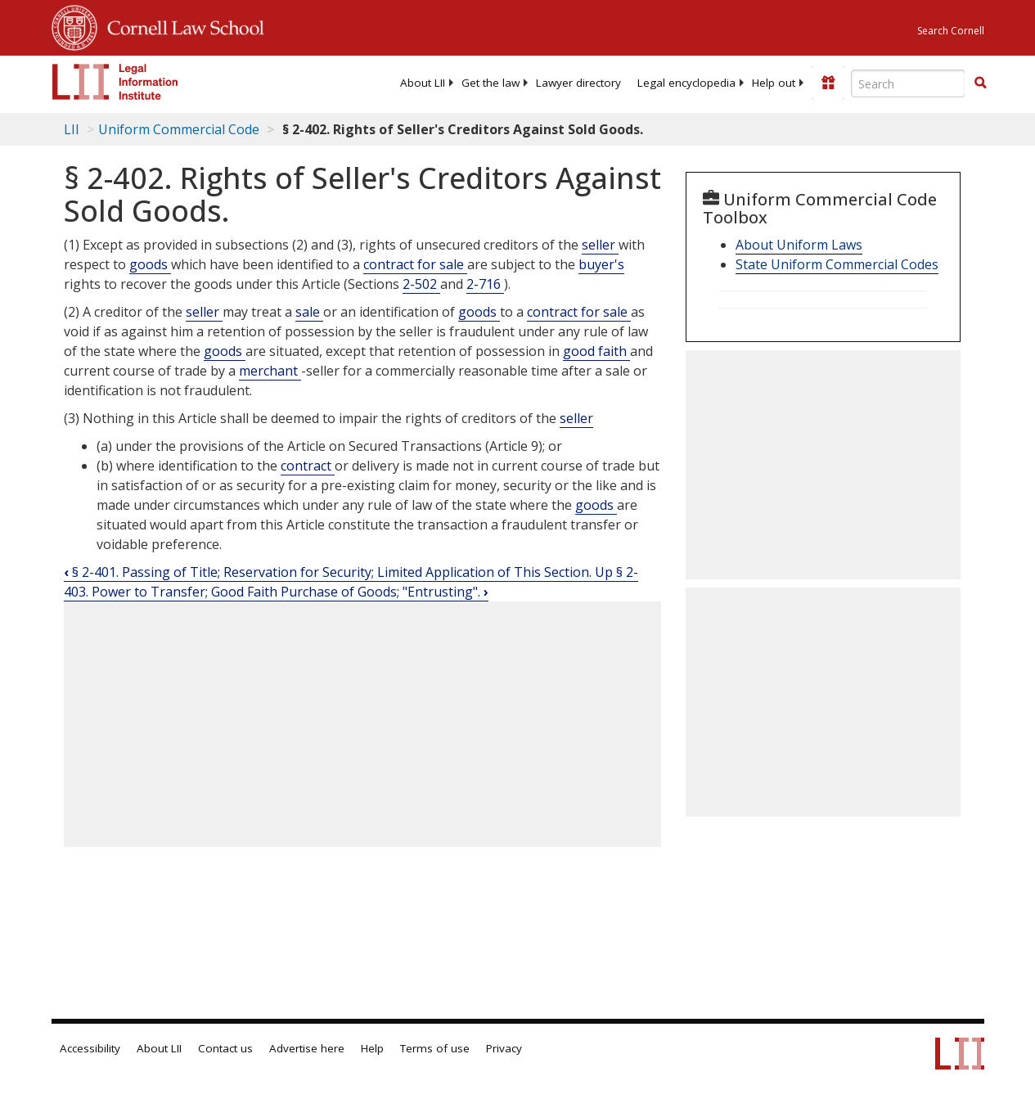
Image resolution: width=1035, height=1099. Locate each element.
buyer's (601, 264)
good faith (596, 351)
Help (372, 1048)
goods (150, 264)
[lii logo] (115, 82)
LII (71, 129)
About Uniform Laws (799, 245)
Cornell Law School (180, 25)
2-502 (421, 284)
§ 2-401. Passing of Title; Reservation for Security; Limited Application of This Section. (329, 572)
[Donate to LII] (828, 82)
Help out (773, 82)
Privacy (504, 1048)
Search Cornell (950, 31)
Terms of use (435, 1048)
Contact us (225, 1048)
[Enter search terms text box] (908, 83)
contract (308, 466)
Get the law (490, 82)
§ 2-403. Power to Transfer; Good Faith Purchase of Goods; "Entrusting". (351, 582)
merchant (270, 371)
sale (309, 312)
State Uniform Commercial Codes (837, 264)
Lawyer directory (578, 82)
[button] (980, 82)
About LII (422, 82)
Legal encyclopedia (686, 82)
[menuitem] (422, 82)
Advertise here (306, 1048)
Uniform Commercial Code (178, 129)
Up (605, 572)
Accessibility (90, 1048)
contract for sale (415, 264)
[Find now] (980, 83)
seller (600, 245)
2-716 (485, 284)
